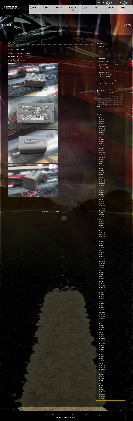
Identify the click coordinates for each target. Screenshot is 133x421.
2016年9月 (101, 372)
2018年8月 (101, 321)
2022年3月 (101, 225)
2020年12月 (102, 259)
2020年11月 (102, 261)
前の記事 (45, 211)
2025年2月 (101, 148)
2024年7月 (101, 163)
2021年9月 (101, 239)
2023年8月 (101, 188)
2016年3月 (101, 385)
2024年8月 (101, 161)
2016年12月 (102, 365)
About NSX (52, 415)
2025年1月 (101, 150)
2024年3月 (101, 172)
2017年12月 (102, 338)
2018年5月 (101, 327)
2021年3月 (101, 252)
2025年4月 (101, 143)
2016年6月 (101, 378)
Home (32, 415)
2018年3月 (101, 332)
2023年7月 (101, 190)
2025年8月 (101, 135)
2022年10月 (102, 210)
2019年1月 (101, 310)
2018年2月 (101, 334)
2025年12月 (102, 126)
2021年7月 (101, 243)
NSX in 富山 (103, 70)
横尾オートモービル (10, 7)
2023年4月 (101, 197)
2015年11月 (102, 394)
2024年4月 (101, 170)
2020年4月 (101, 276)
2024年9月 (101, 159)
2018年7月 (101, 323)
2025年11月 (102, 128)
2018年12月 (102, 312)
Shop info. (85, 415)
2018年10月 (102, 316)
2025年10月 (102, 130)
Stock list (38, 415)
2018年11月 (102, 314)
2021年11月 (102, 234)
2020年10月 (102, 263)
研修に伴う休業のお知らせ (105, 74)
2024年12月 (102, 152)
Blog (72, 415)
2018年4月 (101, 329)
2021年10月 (102, 236)
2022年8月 (101, 214)
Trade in (67, 415)
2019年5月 (101, 301)
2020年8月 (101, 268)
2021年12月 (102, 232)
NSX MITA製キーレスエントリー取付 (108, 81)
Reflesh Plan (59, 415)
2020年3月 (101, 279)
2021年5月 (101, 248)
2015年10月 (102, 396)
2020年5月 (101, 274)
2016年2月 (101, 387)
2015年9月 (101, 398)
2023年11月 (102, 181)
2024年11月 (102, 155)
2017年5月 (101, 354)
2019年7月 (101, 296)
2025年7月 (101, 137)
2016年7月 (101, 376)
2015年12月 (102, 392)
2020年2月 (101, 281)
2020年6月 (101, 272)
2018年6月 (101, 325)
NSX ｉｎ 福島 (103, 67)
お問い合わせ (99, 2)
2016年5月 (101, 380)
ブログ (31, 45)
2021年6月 (101, 245)
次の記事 (56, 211)
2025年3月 (101, 146)
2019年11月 (102, 287)
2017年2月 (101, 361)
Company (78, 415)
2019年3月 (101, 305)
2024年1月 (101, 177)
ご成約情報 (101, 46)
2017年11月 (102, 341)
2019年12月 (102, 285)
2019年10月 (102, 290)
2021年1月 (101, 256)
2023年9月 (101, 186)
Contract (45, 415)
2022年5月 (101, 221)
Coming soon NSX (103, 78)
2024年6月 (101, 166)
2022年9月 (101, 212)
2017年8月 (101, 347)
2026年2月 (101, 121)
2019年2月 (101, 307)
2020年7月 (101, 270)
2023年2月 (101, 201)
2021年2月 (101, 254)
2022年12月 (102, 206)
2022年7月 (101, 217)
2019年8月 (101, 294)
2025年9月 (101, 132)
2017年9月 (101, 345)
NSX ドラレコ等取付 (104, 76)
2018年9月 (101, 319)
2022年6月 (101, 219)
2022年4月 (101, 223)
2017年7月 (101, 349)
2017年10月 (102, 343)
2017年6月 (101, 352)
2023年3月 (101, 199)
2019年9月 (101, 292)
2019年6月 (101, 299)
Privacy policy (99, 415)
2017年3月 (101, 358)
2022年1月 (101, 230)
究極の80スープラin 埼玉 (105, 61)
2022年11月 (102, 208)
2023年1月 (101, 203)
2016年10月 (102, 369)
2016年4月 (101, 383)
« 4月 (98, 106)
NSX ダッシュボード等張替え (106, 83)
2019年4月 (101, 303)
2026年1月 (101, 123)
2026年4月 (101, 117)
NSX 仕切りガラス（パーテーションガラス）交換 (111, 64)
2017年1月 (101, 363)
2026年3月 (101, 119)
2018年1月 (101, 336)
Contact (92, 415)
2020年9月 (101, 265)
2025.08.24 (12, 45)
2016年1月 (101, 389)
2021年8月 (101, 241)
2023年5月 (101, 194)
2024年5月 (101, 168)
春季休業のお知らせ (104, 72)
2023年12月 (102, 179)
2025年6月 (101, 139)
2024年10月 (102, 157)
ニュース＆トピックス (24, 45)
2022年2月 (101, 228)
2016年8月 (101, 374)
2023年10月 (102, 183)
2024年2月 (101, 174)
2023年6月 (101, 192)
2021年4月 (101, 250)
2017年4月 (101, 356)
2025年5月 (101, 141)
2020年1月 (101, 283)
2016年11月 (102, 367)
